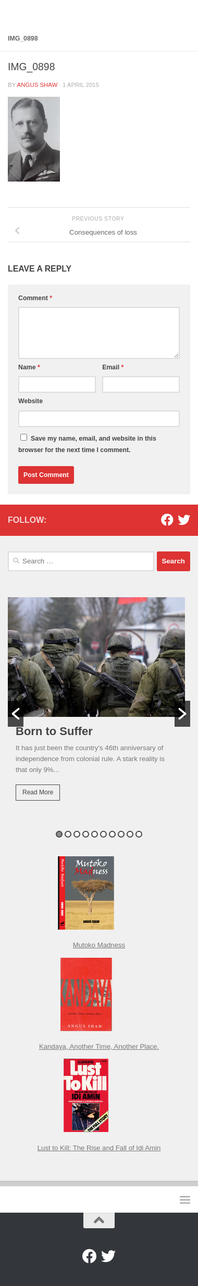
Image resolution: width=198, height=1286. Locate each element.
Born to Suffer (54, 731)
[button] (15, 714)
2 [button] (68, 834)
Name (29, 367)
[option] (99, 706)
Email (112, 367)
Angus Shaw (37, 85)
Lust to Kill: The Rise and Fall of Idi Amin (99, 1148)
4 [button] (85, 834)
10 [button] (138, 834)
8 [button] (121, 834)
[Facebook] (167, 519)
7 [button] (112, 834)
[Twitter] (184, 519)
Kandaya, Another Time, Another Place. (99, 1046)
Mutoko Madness (99, 945)
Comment (35, 298)
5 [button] (94, 834)
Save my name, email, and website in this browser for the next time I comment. (87, 444)
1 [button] (59, 834)
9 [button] (130, 834)
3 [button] (76, 834)
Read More (37, 792)
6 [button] (103, 834)
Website (30, 401)
